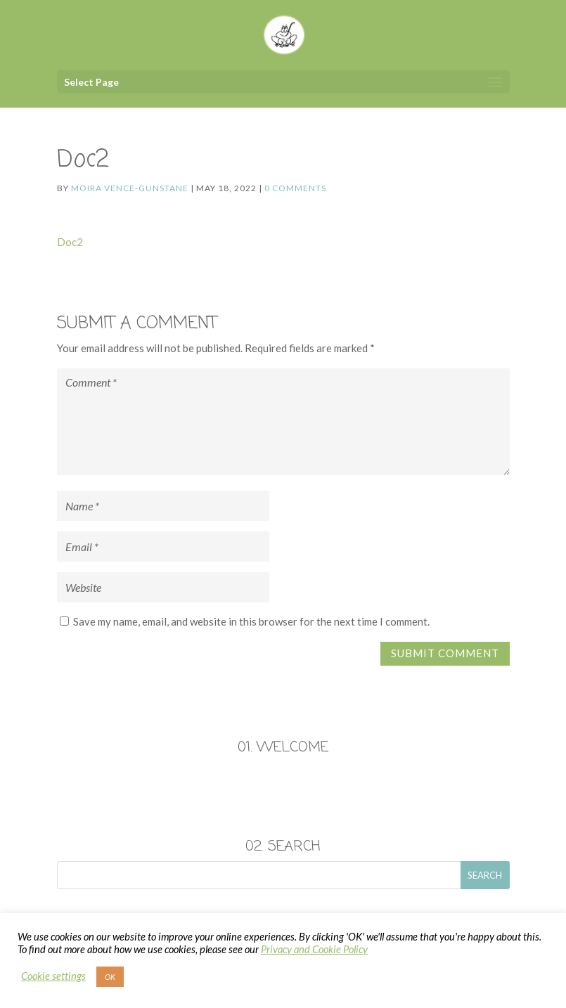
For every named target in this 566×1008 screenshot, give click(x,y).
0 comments (295, 188)
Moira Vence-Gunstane (129, 188)
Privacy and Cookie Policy (314, 949)
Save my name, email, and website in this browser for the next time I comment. (251, 621)
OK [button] (110, 976)
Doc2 (70, 241)
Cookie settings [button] (53, 976)
